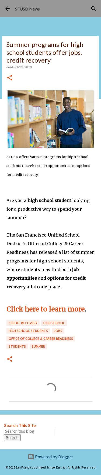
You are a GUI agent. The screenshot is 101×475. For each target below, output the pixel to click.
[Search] (93, 8)
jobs (58, 331)
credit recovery (23, 323)
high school (54, 323)
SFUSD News (27, 8)
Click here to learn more (45, 309)
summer (38, 346)
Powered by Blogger (50, 456)
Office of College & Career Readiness (41, 338)
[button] (9, 78)
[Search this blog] (29, 431)
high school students (28, 331)
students (17, 346)
